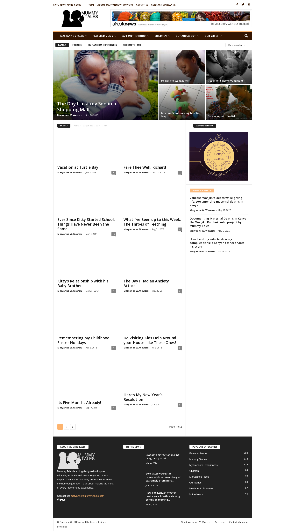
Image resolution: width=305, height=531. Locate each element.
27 (152, 55)
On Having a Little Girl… (222, 116)
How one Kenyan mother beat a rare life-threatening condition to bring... (163, 496)
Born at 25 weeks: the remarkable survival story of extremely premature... (163, 477)
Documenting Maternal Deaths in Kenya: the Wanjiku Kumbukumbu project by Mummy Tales (218, 222)
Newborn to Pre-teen (201, 488)
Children (162, 36)
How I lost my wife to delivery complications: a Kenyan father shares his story (217, 242)
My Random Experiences (102, 44)
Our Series (213, 36)
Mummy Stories (198, 459)
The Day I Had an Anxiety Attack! (146, 283)
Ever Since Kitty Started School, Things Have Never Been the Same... (86, 224)
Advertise (142, 4)
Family (62, 44)
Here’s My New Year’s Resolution (143, 397)
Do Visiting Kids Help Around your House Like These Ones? (150, 340)
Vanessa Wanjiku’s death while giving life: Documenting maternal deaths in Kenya (216, 201)
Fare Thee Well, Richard (145, 167)
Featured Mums (104, 36)
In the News (196, 494)
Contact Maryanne (163, 4)
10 (113, 234)
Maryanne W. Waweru (69, 115)
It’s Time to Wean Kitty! (174, 81)
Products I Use (132, 44)
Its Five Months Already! (79, 402)
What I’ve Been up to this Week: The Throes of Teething (152, 222)
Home (91, 4)
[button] (246, 36)
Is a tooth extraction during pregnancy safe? (163, 456)
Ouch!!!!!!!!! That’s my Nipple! (225, 81)
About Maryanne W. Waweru (115, 4)
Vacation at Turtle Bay (77, 167)
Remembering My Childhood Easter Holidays (83, 340)
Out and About (187, 36)
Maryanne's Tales (90, 125)
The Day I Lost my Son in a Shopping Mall (86, 106)
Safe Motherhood (135, 36)
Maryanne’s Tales (73, 36)
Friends (77, 44)
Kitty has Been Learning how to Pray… (179, 114)
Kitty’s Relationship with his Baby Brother (82, 283)
